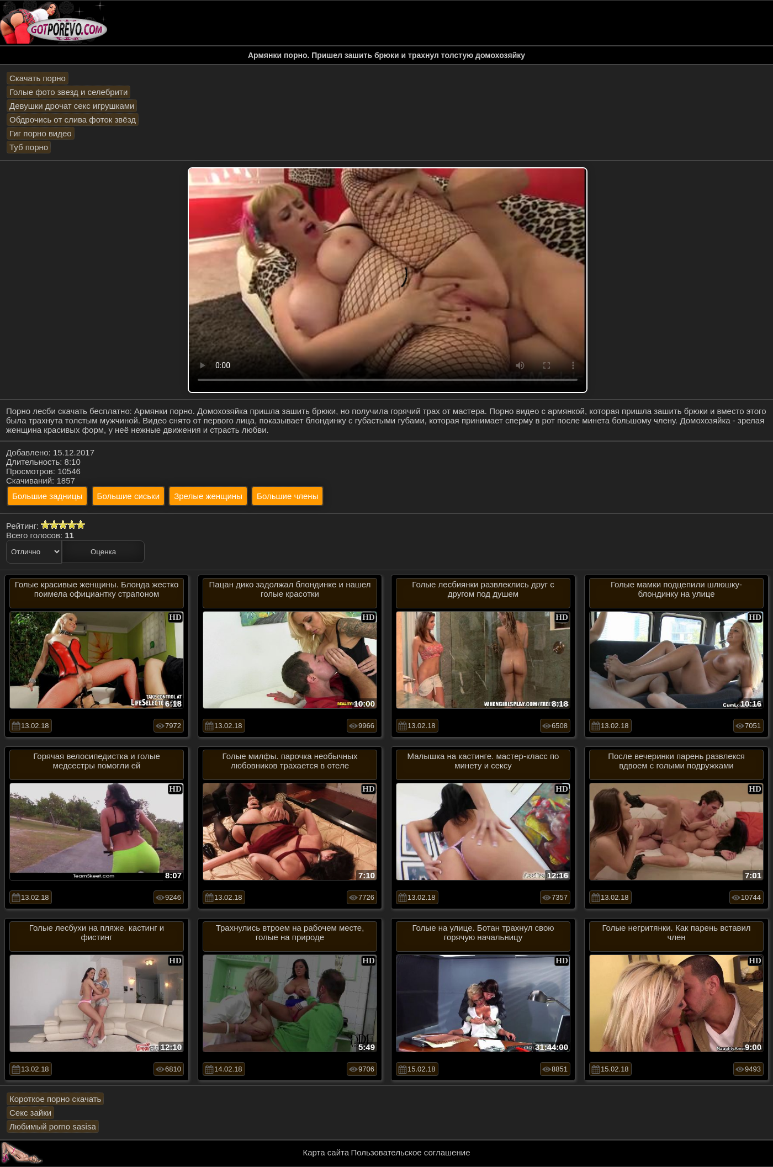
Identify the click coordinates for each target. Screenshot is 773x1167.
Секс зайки (30, 1112)
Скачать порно (37, 78)
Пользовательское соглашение (410, 1152)
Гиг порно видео (40, 133)
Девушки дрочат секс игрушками (71, 105)
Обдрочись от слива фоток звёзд (72, 119)
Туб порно (28, 147)
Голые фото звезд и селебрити (68, 92)
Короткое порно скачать (55, 1099)
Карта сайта (326, 1152)
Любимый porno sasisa (52, 1126)
